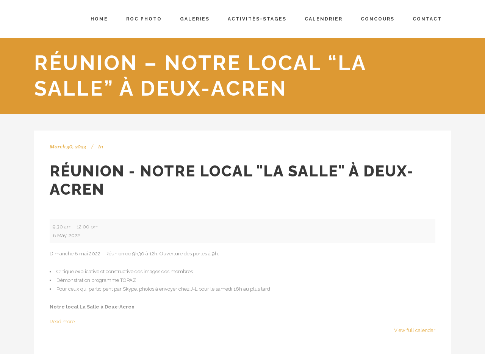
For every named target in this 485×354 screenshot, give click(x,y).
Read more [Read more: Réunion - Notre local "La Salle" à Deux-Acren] (62, 321)
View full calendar (414, 330)
